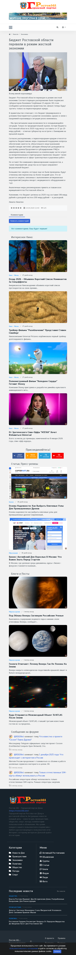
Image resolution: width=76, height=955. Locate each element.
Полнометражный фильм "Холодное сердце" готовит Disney (33, 382)
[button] (10, 27)
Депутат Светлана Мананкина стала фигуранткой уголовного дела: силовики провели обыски (35, 911)
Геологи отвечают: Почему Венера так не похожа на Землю (38, 665)
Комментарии (17, 215)
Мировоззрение (14, 612)
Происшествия (15, 907)
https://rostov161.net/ (18, 810)
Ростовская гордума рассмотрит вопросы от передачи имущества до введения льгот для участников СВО (37, 923)
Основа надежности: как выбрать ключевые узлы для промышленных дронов (36, 507)
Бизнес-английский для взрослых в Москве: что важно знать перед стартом (35, 558)
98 (57, 455)
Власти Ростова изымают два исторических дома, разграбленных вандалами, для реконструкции (36, 900)
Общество (13, 896)
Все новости (61, 891)
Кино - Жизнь (14, 275)
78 (44, 455)
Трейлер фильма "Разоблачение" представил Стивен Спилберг (37, 331)
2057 (18, 455)
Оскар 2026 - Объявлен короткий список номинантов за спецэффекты (38, 280)
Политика (13, 918)
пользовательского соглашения (23, 953)
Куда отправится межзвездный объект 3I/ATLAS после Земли (35, 716)
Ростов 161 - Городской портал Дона (17, 943)
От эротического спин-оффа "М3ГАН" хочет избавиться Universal (33, 433)
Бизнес (11, 502)
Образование (13, 553)
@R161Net (19, 736)
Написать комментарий (19, 221)
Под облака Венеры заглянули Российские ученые (36, 615)
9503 (31, 455)
